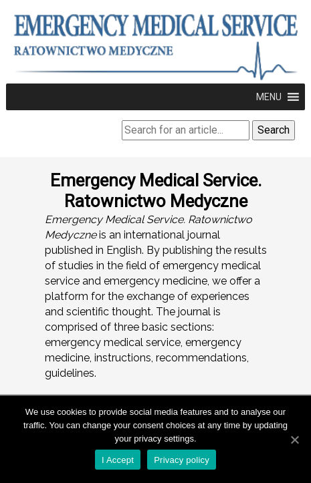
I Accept (118, 460)
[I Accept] (294, 439)
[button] (269, 97)
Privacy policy (181, 460)
